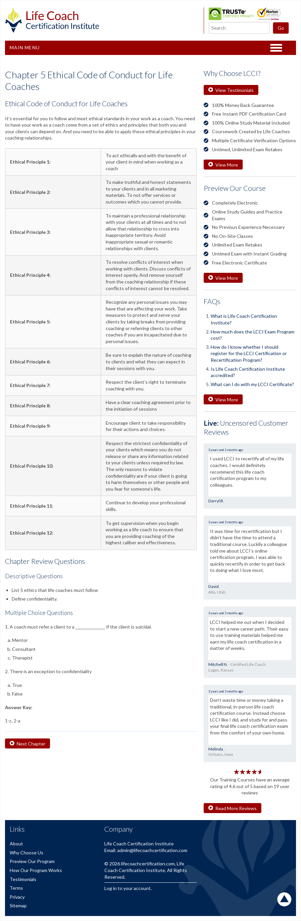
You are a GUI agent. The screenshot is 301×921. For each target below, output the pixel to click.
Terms (16, 888)
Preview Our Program (32, 861)
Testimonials (23, 879)
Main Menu (25, 47)
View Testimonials (231, 90)
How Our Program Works (36, 870)
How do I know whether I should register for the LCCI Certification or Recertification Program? (249, 353)
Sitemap (18, 905)
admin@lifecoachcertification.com (152, 850)
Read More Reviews (232, 808)
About (16, 843)
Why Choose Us (26, 852)
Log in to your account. (128, 888)
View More (223, 165)
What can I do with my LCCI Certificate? (252, 384)
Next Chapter (27, 743)
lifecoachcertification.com (148, 863)
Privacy (17, 897)
